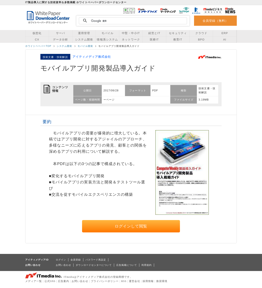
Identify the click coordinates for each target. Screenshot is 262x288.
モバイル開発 (85, 46)
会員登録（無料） (215, 20)
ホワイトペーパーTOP (38, 46)
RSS (124, 281)
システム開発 (84, 39)
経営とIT (154, 33)
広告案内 (63, 281)
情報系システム (107, 39)
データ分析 (60, 39)
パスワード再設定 (95, 259)
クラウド (201, 33)
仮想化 (36, 33)
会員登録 (76, 259)
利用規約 (146, 265)
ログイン (61, 259)
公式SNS (49, 281)
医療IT (154, 39)
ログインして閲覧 (131, 226)
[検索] (132, 21)
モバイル (107, 33)
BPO (201, 39)
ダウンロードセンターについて (94, 265)
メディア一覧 (33, 281)
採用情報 (148, 281)
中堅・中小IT (131, 33)
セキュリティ (178, 33)
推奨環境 (161, 281)
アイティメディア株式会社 (91, 56)
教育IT (177, 39)
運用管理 (84, 33)
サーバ (60, 33)
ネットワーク (131, 39)
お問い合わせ (63, 265)
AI (224, 39)
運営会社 (134, 281)
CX (37, 39)
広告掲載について (126, 265)
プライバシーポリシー (105, 281)
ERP (225, 33)
